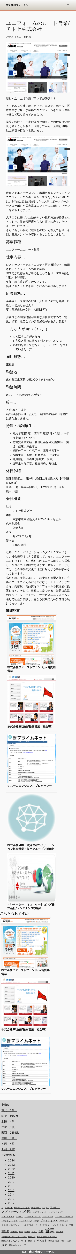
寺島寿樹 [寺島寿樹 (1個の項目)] (59, 1232)
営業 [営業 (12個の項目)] (49, 1230)
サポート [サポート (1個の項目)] (19, 1217)
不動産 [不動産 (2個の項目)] (5, 1231)
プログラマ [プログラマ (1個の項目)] (63, 1221)
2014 (11, 1194)
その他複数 (8, 1155)
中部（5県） (9, 1127)
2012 (11, 1203)
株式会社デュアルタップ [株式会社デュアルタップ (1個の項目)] (47, 1237)
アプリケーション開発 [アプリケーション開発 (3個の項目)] (16, 1211)
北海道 (5, 1104)
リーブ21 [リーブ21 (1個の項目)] (69, 1225)
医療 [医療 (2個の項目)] (40, 1231)
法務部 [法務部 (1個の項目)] (51, 1241)
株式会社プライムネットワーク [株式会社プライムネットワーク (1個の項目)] (14, 1241)
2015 (11, 1190)
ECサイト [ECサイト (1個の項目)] (9, 1208)
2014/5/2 (11, 36)
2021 (11, 1173)
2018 (11, 1186)
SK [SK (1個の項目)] (47, 1208)
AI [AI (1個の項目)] (2, 1208)
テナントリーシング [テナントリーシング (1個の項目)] (9, 1221)
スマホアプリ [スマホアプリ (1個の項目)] (47, 1217)
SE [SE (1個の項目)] (43, 1208)
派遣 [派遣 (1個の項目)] (57, 1241)
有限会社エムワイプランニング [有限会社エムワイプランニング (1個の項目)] (14, 1237)
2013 (11, 1198)
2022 (11, 1169)
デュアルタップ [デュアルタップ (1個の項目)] (25, 1221)
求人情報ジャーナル (17, 5)
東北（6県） (9, 1110)
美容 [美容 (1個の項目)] (69, 1241)
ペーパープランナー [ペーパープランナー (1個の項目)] (43, 1225)
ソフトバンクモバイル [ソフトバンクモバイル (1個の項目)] (64, 1217)
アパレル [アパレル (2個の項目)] (55, 1207)
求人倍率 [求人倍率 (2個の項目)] (42, 1240)
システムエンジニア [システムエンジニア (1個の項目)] (32, 1217)
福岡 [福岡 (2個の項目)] (63, 1240)
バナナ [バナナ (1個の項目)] (36, 1221)
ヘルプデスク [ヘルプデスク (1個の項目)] (28, 1225)
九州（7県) (8, 1149)
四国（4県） (9, 1143)
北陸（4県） (9, 1121)
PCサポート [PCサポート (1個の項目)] (36, 1208)
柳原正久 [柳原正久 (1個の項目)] (31, 1237)
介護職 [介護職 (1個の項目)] (27, 1232)
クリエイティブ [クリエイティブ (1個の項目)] (7, 1217)
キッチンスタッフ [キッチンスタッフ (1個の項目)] (55, 1212)
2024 (11, 1160)
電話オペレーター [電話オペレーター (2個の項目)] (19, 1245)
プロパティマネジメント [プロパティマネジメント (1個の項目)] (11, 1225)
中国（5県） (9, 1138)
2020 (11, 1177)
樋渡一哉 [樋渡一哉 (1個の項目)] (31, 1241)
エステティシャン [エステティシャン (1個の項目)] (39, 1212)
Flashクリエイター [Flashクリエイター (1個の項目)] (22, 1208)
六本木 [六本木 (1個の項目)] (34, 1232)
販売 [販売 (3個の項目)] (4, 1245)
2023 (11, 1164)
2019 (11, 1181)
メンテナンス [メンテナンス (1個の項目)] (58, 1225)
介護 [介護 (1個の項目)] (21, 1232)
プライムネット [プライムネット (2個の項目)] (49, 1220)
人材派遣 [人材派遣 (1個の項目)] (14, 1232)
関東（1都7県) (10, 1116)
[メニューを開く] (68, 5)
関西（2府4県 (24, 36)
